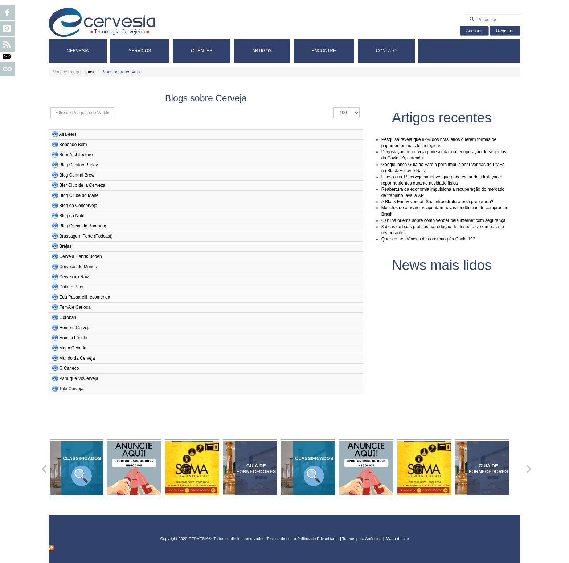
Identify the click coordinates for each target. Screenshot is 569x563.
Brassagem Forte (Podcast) (85, 236)
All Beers (68, 134)
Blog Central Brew (76, 175)
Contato (386, 50)
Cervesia (78, 50)
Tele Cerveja (71, 388)
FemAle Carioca (74, 307)
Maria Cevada (72, 348)
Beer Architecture (76, 154)
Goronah (67, 317)
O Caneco (69, 368)
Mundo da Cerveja (77, 358)
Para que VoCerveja (78, 378)
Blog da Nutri (71, 215)
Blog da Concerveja (78, 205)
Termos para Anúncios (362, 538)
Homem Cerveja (75, 327)
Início (90, 71)
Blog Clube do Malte (78, 195)
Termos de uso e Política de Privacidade (302, 538)
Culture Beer (71, 286)
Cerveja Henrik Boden (80, 256)
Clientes (201, 50)
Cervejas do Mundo (78, 266)
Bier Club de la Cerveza (82, 185)
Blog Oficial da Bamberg (82, 225)
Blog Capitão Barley (78, 164)
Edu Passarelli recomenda (84, 297)
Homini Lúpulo (73, 337)
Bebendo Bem (73, 144)
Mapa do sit (396, 538)
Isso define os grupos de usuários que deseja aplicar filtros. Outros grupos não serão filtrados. (50, 107)
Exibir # (333, 107)
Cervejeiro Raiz (74, 276)
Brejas (65, 246)
